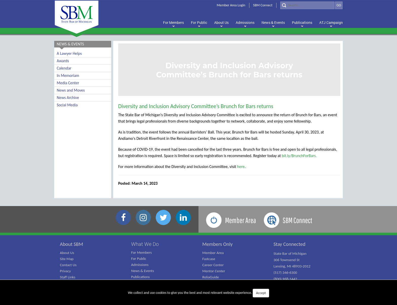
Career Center (213, 265)
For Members (141, 252)
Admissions (140, 264)
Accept (261, 293)
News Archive (68, 97)
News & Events (142, 270)
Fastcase (208, 259)
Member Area (213, 252)
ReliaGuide (210, 277)
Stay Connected (289, 244)
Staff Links (67, 277)
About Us (67, 252)
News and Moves (71, 90)
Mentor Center (213, 271)
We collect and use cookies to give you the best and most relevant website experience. (198, 293)
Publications (140, 277)
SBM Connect (262, 5)
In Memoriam (68, 75)
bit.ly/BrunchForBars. (299, 155)
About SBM (71, 244)
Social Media (67, 105)
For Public (138, 258)
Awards (63, 60)
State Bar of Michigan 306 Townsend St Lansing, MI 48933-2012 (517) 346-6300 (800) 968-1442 (291, 266)
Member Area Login (231, 5)
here (241, 166)
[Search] (307, 5)
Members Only (217, 244)
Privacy (65, 271)
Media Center (68, 82)
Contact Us (68, 265)
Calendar (64, 68)
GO (338, 5)
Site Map (67, 259)
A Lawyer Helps (69, 53)
